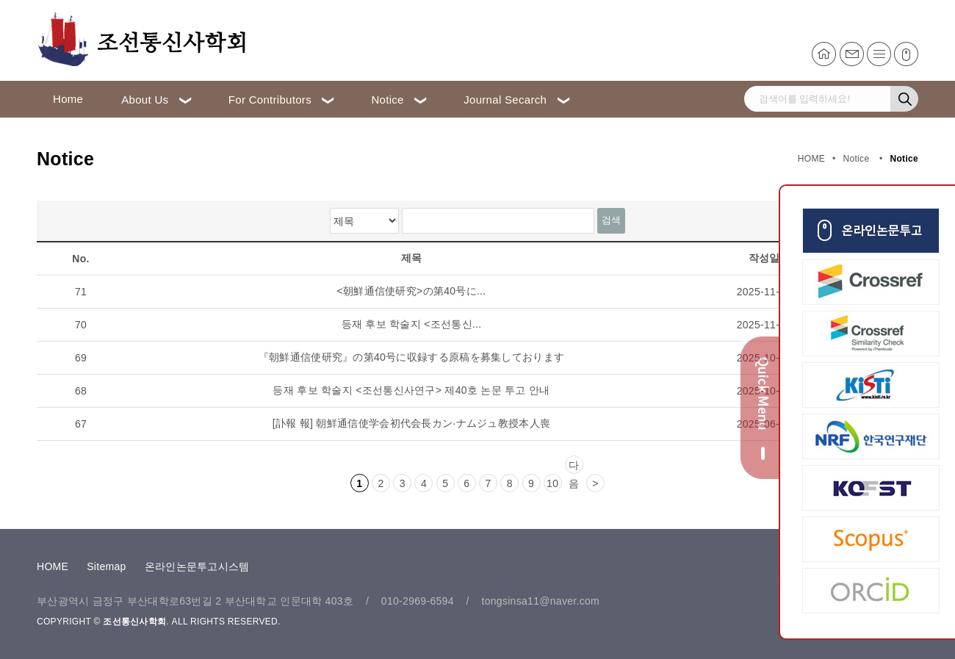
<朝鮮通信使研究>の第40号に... (411, 291)
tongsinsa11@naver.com (540, 601)
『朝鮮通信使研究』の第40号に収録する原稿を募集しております (412, 357)
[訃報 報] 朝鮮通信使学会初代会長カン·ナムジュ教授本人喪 (411, 423)
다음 (574, 466)
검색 (611, 220)
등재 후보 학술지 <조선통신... (412, 324)
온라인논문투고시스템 (197, 566)
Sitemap (106, 566)
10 (552, 483)
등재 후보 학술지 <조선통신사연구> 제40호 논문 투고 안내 (411, 390)
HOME (52, 566)
